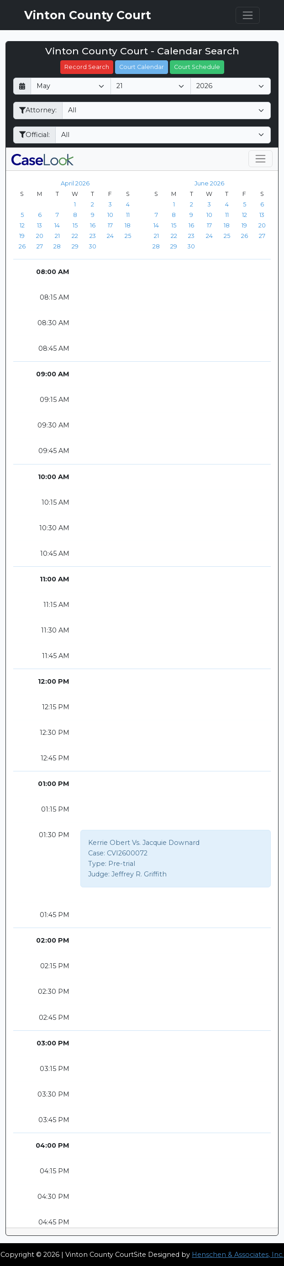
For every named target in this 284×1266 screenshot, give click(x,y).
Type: (97, 864)
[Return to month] (22, 86)
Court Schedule (197, 66)
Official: (34, 135)
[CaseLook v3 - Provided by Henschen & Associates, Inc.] (42, 159)
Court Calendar (141, 66)
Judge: (99, 874)
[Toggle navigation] (248, 15)
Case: (96, 853)
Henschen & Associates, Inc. (238, 1254)
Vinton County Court (87, 15)
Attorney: (38, 110)
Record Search (86, 66)
